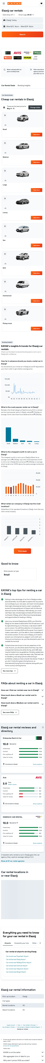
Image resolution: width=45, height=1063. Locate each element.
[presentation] (43, 727)
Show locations (37, 764)
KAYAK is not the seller (23, 1052)
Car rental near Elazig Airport (16, 959)
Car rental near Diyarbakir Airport (17, 956)
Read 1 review (12, 784)
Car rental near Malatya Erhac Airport (18, 963)
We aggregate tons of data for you (23, 1056)
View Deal (36, 134)
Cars (19, 1025)
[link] (22, 551)
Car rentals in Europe (29, 1025)
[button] (3, 3)
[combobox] (9, 15)
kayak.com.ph (11, 1025)
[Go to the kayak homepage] (14, 3)
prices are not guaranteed (11, 1046)
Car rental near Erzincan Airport (16, 966)
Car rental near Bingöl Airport (16, 972)
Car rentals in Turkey (8, 1027)
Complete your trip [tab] (21, 943)
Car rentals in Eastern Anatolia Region (28, 1027)
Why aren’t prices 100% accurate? (23, 1060)
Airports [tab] (8, 943)
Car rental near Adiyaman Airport (17, 969)
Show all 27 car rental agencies (12, 861)
